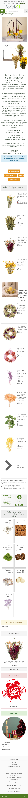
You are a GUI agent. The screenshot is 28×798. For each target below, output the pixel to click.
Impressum (14, 762)
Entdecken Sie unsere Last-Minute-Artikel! (14, 705)
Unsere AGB (14, 764)
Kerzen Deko (6, 742)
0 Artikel (4, 796)
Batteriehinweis (14, 771)
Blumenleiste (14, 171)
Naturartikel (4, 13)
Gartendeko (6, 747)
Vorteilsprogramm (14, 782)
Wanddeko (5, 744)
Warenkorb (14, 3)
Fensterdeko (6, 749)
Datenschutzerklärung (14, 766)
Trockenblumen (11, 13)
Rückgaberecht (14, 769)
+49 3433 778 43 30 (14, 791)
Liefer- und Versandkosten (14, 777)
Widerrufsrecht (14, 779)
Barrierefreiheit (14, 775)
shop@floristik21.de (14, 789)
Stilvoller (5, 626)
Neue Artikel (15, 633)
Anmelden (22, 3)
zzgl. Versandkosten (18, 480)
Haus (22, 175)
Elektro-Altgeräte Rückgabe (14, 773)
